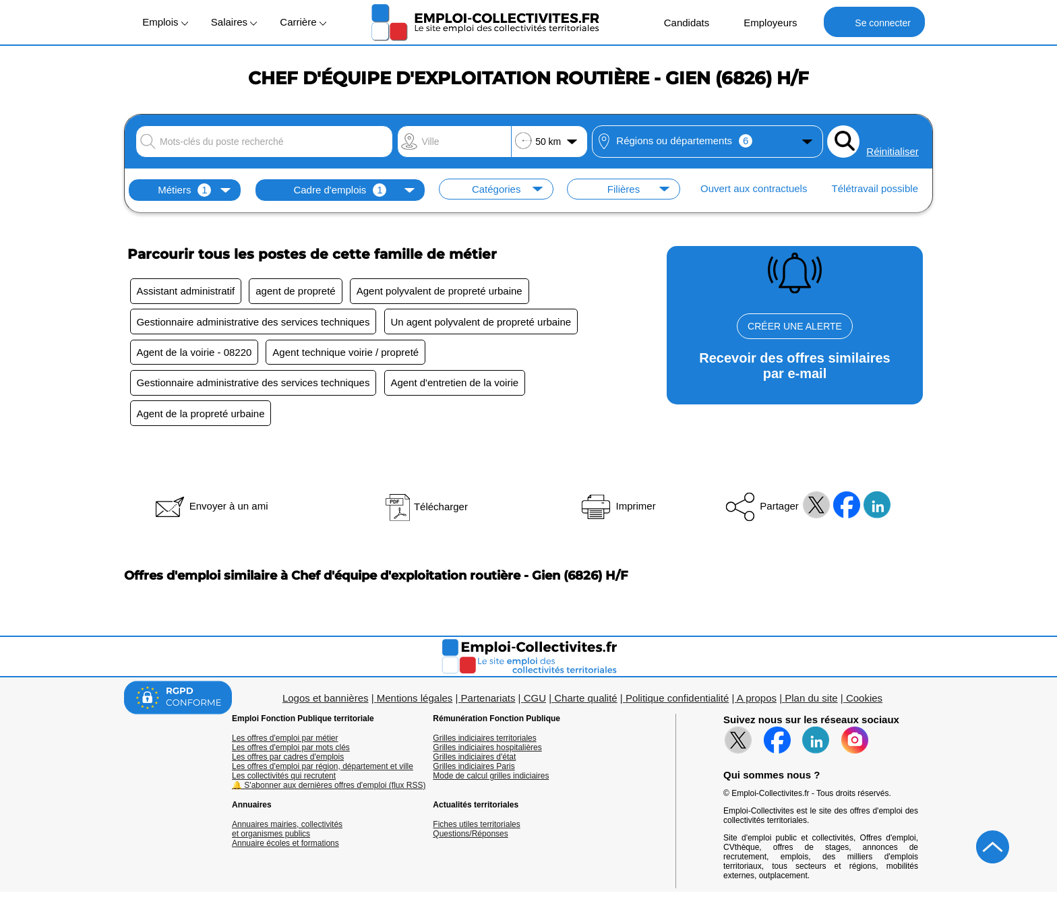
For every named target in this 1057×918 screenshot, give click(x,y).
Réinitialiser (892, 151)
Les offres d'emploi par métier (285, 743)
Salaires (234, 22)
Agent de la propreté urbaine (202, 418)
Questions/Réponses (470, 839)
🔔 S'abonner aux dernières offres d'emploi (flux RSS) (329, 790)
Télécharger (426, 512)
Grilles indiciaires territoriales (484, 743)
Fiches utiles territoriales (476, 829)
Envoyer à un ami (210, 511)
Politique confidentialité (677, 703)
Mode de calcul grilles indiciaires (491, 781)
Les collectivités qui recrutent (284, 781)
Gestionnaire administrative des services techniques (254, 323)
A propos (757, 703)
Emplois (165, 22)
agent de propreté (298, 291)
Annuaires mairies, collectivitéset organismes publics (287, 834)
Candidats (680, 22)
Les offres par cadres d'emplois (288, 762)
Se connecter (874, 22)
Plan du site (811, 703)
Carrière (303, 22)
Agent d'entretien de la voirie (458, 386)
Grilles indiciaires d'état (474, 762)
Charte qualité (585, 703)
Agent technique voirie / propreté (349, 355)
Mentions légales (415, 703)
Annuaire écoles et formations (285, 848)
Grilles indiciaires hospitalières (487, 753)
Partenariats (488, 703)
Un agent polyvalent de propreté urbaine (484, 323)
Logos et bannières (325, 703)
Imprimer (617, 511)
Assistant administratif (187, 291)
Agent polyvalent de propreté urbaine (445, 291)
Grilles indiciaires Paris (473, 771)
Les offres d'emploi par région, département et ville (322, 771)
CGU (535, 703)
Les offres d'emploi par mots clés (291, 753)
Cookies (864, 703)
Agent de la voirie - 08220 (195, 355)
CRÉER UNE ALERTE (795, 326)
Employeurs (763, 22)
